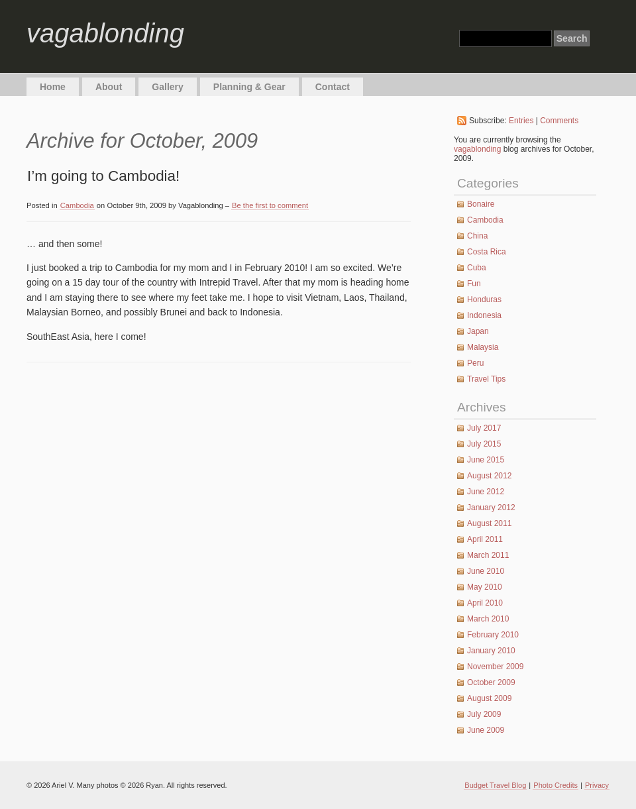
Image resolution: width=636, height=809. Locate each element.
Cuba (476, 267)
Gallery (167, 86)
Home (53, 86)
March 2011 (488, 555)
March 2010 (488, 618)
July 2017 (484, 428)
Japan (478, 331)
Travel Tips (486, 379)
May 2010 (484, 587)
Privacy (597, 785)
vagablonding (105, 33)
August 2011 (489, 523)
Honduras (484, 299)
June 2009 (485, 730)
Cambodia (77, 205)
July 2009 (484, 714)
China (477, 236)
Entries (521, 120)
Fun (474, 283)
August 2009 (489, 698)
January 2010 (491, 650)
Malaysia (482, 347)
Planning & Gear (249, 86)
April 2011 (485, 539)
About (108, 86)
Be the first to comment (270, 205)
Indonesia (484, 315)
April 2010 (485, 603)
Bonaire (480, 204)
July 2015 (484, 444)
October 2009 (491, 682)
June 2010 (485, 571)
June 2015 (485, 459)
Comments (559, 120)
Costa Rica (486, 251)
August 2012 (489, 475)
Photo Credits (555, 785)
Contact (332, 86)
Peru (475, 363)
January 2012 (491, 507)
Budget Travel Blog (495, 785)
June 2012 (485, 491)
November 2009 (495, 666)
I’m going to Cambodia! (103, 176)
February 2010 (493, 634)
